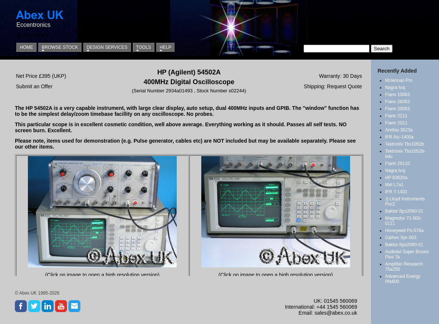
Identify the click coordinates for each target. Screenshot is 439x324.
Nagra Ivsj (395, 87)
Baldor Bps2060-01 (404, 211)
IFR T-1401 (396, 191)
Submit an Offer (34, 86)
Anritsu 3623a (399, 130)
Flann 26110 (397, 163)
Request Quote (344, 86)
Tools (143, 47)
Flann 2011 (396, 123)
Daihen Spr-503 (400, 237)
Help (165, 47)
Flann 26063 (397, 101)
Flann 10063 (397, 94)
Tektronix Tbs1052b (404, 144)
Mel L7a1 (394, 184)
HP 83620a (396, 177)
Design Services (107, 47)
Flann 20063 (397, 108)
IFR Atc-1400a (399, 137)
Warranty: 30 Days (340, 76)
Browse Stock (60, 47)
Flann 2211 (396, 115)
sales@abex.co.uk (335, 313)
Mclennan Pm (398, 80)
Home (26, 47)
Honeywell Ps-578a (404, 230)
